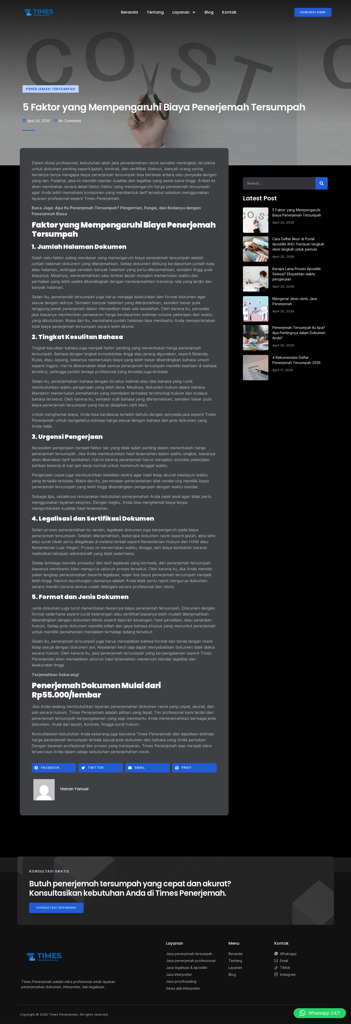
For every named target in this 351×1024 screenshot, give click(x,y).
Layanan (184, 12)
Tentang (155, 12)
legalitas (144, 180)
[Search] (321, 183)
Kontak (229, 12)
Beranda (129, 12)
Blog (209, 12)
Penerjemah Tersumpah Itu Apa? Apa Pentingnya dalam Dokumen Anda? (298, 332)
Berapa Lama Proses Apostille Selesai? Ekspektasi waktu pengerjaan (296, 274)
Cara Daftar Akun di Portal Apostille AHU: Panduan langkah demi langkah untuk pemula (298, 244)
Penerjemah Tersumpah (50, 89)
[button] (54, 767)
